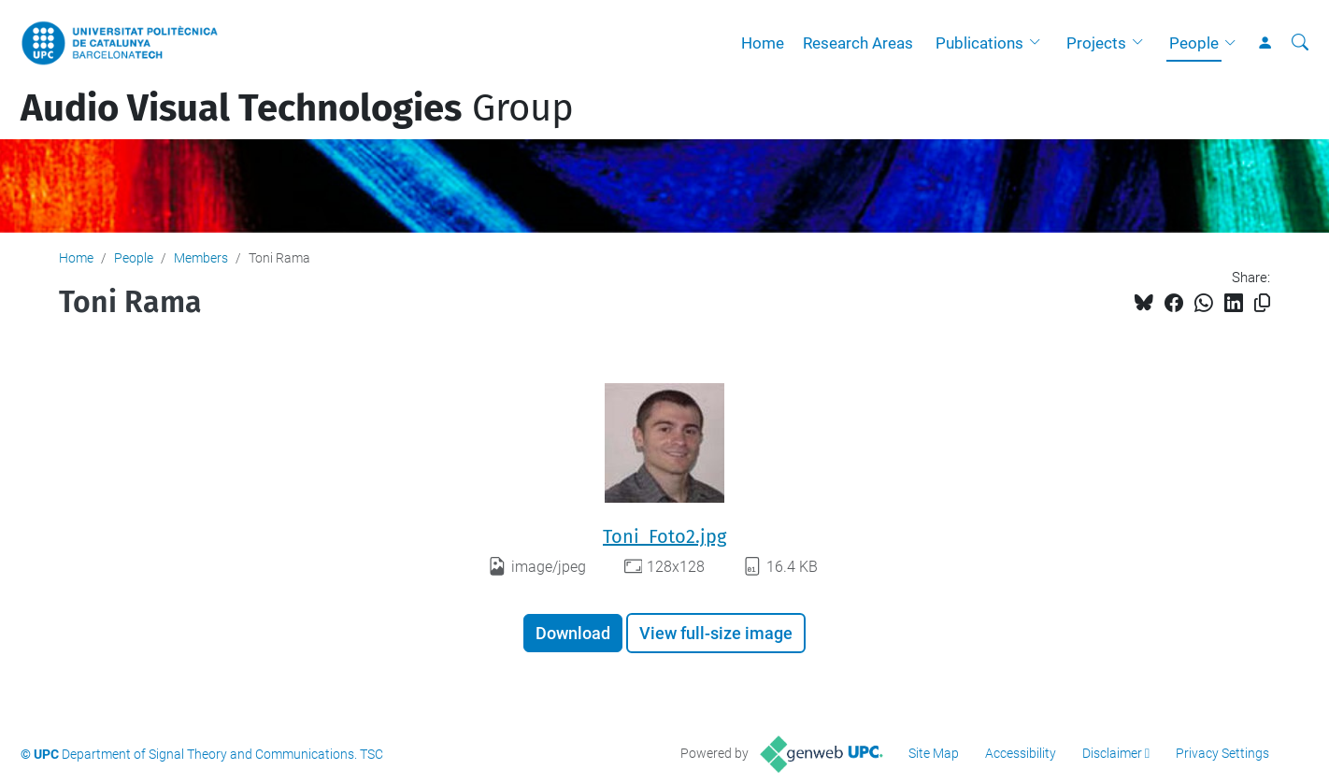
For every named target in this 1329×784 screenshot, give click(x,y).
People (1194, 43)
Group (297, 108)
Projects (1096, 43)
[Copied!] (1262, 303)
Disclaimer (1112, 753)
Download (573, 633)
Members (201, 257)
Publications (979, 43)
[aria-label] (1300, 43)
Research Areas (858, 43)
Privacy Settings (1222, 753)
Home (762, 43)
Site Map (933, 753)
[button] (1039, 43)
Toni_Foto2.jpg (664, 536)
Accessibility (1020, 753)
